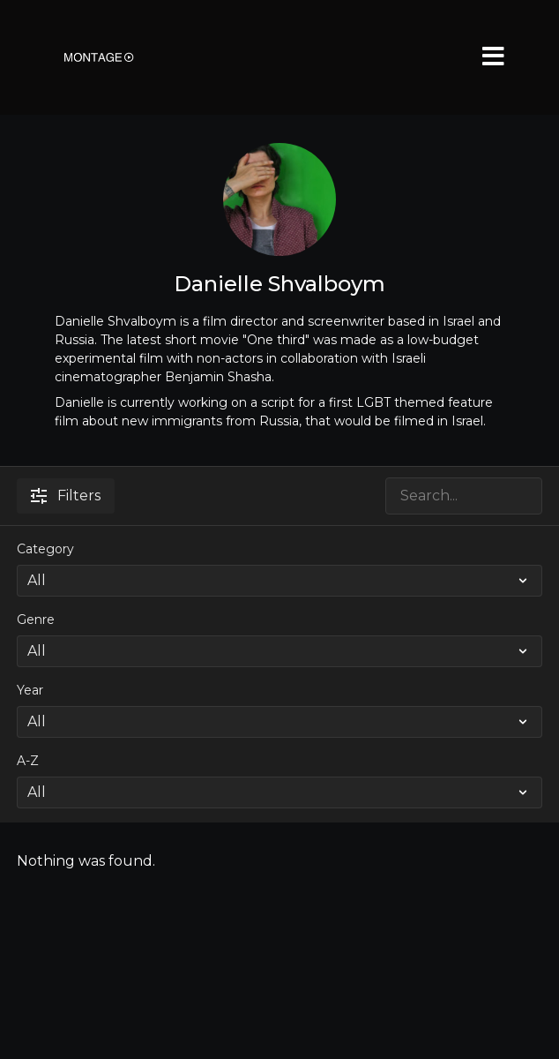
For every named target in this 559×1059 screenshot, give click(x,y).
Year (30, 690)
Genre (36, 619)
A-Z (28, 761)
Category (45, 549)
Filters (66, 495)
